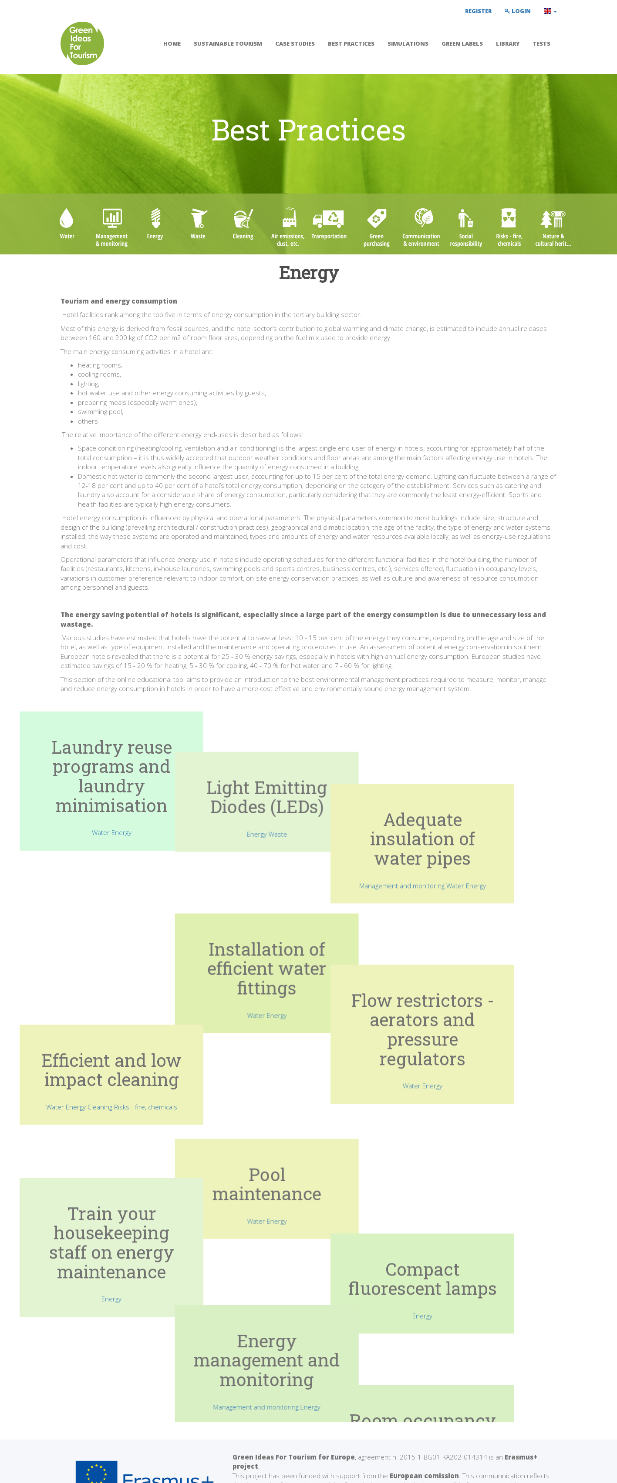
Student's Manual (348, 1413)
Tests (541, 43)
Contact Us (456, 1413)
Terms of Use (81, 1469)
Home (172, 43)
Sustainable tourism (228, 43)
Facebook (457, 1403)
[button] (550, 11)
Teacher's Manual (349, 1403)
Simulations (408, 43)
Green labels (462, 43)
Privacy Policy (130, 1469)
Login (518, 11)
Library (507, 43)
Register (478, 11)
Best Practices (351, 43)
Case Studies (295, 43)
